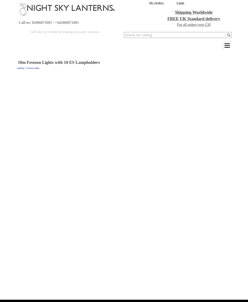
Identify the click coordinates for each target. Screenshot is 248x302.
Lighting (20, 68)
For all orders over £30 (194, 25)
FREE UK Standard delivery (193, 18)
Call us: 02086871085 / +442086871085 (49, 22)
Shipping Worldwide (194, 12)
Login (180, 3)
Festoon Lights (33, 68)
